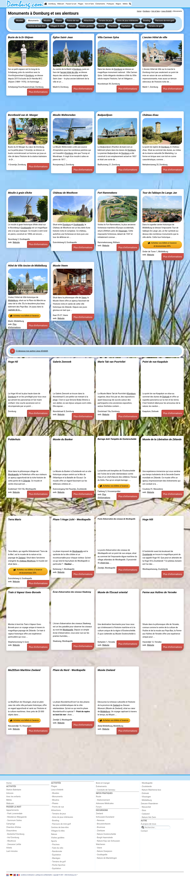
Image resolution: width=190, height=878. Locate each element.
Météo (125, 4)
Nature (72, 26)
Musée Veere (60, 265)
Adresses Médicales (105, 803)
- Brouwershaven (103, 824)
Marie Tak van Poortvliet (111, 361)
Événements (100, 4)
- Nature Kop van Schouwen (108, 841)
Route (98, 796)
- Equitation (56, 868)
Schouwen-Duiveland (105, 817)
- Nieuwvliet (146, 807)
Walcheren (100, 844)
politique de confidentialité (44, 875)
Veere (84, 297)
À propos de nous (148, 824)
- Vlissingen (146, 797)
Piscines (113, 26)
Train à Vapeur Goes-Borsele (24, 592)
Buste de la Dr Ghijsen (20, 37)
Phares (59, 20)
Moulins (47, 20)
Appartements (12, 810)
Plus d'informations (38, 92)
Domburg (52, 4)
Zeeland (21, 558)
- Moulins (55, 800)
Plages (80, 4)
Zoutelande (147, 554)
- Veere (99, 848)
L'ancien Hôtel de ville (154, 37)
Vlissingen (122, 231)
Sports (101, 26)
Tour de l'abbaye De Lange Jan (159, 192)
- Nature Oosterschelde (106, 834)
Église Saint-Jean (63, 37)
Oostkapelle (26, 228)
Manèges (140, 26)
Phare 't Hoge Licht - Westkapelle (72, 519)
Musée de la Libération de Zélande (162, 439)
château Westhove (27, 561)
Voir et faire (89, 4)
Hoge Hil (13, 361)
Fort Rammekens (107, 192)
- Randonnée (56, 851)
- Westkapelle (146, 783)
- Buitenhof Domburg (15, 834)
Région (118, 4)
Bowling (146, 20)
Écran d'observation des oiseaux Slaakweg (72, 592)
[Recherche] (130, 4)
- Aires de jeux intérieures (62, 817)
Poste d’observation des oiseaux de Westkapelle (116, 519)
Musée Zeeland (106, 670)
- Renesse (100, 820)
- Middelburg (146, 800)
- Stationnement (103, 800)
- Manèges (55, 858)
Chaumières (11, 831)
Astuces (9, 793)
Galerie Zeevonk (62, 361)
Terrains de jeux (105, 20)
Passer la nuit (71, 4)
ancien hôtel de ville (69, 72)
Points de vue (73, 20)
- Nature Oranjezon (104, 851)
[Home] (46, 4)
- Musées (55, 793)
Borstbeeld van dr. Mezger (23, 115)
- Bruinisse (100, 827)
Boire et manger (103, 783)
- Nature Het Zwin (148, 817)
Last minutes (12, 851)
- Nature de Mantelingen (106, 858)
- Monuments (57, 796)
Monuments (33, 20)
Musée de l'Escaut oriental (112, 592)
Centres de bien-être (36, 26)
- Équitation (56, 855)
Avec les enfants (13, 796)
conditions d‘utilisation (27, 875)
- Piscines (55, 844)
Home (9, 783)
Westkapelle (13, 474)
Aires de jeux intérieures (127, 20)
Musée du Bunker (63, 439)
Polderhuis (14, 439)
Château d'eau (150, 115)
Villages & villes (57, 26)
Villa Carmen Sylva (108, 37)
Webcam (60, 4)
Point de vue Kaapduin (155, 361)
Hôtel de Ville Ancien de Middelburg (27, 265)
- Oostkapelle (101, 854)
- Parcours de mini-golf (61, 824)
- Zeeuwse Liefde (13, 844)
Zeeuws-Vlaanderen (149, 803)
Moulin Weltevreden (64, 115)
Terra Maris (14, 519)
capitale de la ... (15, 310)
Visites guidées (86, 26)
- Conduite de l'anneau (105, 790)
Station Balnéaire (13, 790)
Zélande (26, 481)
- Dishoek (145, 793)
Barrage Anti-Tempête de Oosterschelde (117, 439)
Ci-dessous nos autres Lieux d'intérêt (32, 351)
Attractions (88, 20)
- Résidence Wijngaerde (16, 817)
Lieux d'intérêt (57, 790)
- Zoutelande (146, 786)
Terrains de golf (155, 26)
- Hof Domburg (12, 837)
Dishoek (165, 397)
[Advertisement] (88, 103)
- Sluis (143, 810)
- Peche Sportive (58, 865)
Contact (144, 831)
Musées (19, 20)
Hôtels (9, 848)
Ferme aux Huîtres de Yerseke (159, 592)
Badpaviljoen (105, 115)
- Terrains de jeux (58, 814)
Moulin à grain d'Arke (20, 192)
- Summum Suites (14, 820)
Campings (10, 824)
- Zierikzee (100, 831)
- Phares (54, 803)
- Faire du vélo (57, 848)
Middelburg (13, 300)
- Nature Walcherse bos (151, 790)
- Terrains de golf (58, 861)
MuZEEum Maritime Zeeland (24, 670)
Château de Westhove (65, 192)
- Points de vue (57, 807)
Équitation (126, 26)
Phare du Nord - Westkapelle (69, 670)
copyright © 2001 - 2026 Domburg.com (65, 875)
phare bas (104, 563)
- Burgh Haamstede (104, 837)
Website (16, 242)
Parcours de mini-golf (164, 20)
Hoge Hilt (147, 519)
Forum (99, 807)
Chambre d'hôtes (13, 827)
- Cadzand (145, 814)
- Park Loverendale (14, 813)
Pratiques (110, 4)
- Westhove (11, 841)
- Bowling (55, 820)
